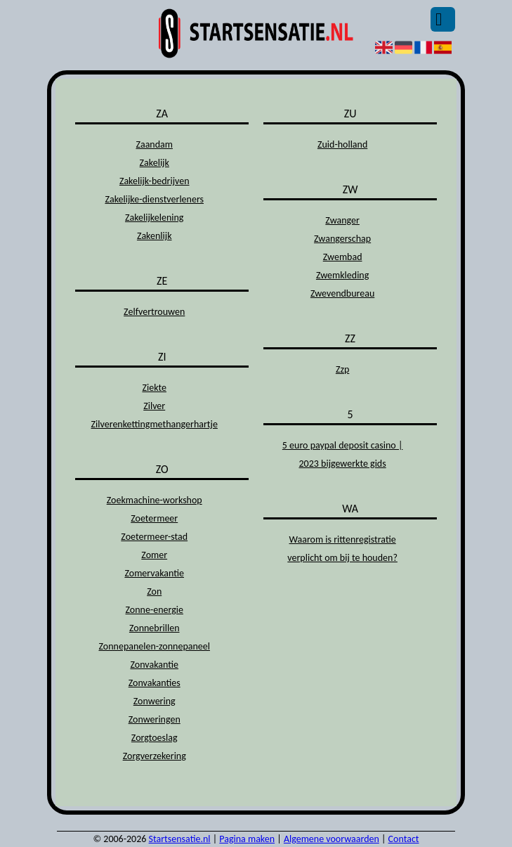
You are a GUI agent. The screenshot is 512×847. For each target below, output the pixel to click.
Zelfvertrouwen (154, 312)
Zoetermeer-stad (154, 537)
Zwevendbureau (342, 293)
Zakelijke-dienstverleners (154, 199)
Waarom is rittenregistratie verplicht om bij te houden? (342, 549)
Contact (403, 839)
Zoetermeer (154, 518)
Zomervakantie (154, 573)
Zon (154, 591)
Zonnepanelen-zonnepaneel (153, 646)
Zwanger (342, 220)
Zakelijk (154, 163)
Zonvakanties (154, 683)
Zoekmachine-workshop (154, 500)
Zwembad (342, 257)
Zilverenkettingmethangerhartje (154, 424)
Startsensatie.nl (180, 839)
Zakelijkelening (154, 218)
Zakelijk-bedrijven (154, 181)
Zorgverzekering (154, 756)
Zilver (154, 406)
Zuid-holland (342, 144)
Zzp (342, 369)
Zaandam (154, 144)
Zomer (154, 555)
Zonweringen (154, 719)
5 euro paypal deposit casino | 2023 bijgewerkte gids (342, 454)
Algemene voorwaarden (331, 839)
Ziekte (154, 388)
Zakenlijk (154, 236)
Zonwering (154, 701)
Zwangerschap (342, 239)
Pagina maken (247, 839)
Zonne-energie (154, 610)
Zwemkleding (342, 275)
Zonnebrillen (154, 628)
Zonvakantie (154, 665)
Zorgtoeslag (154, 738)
